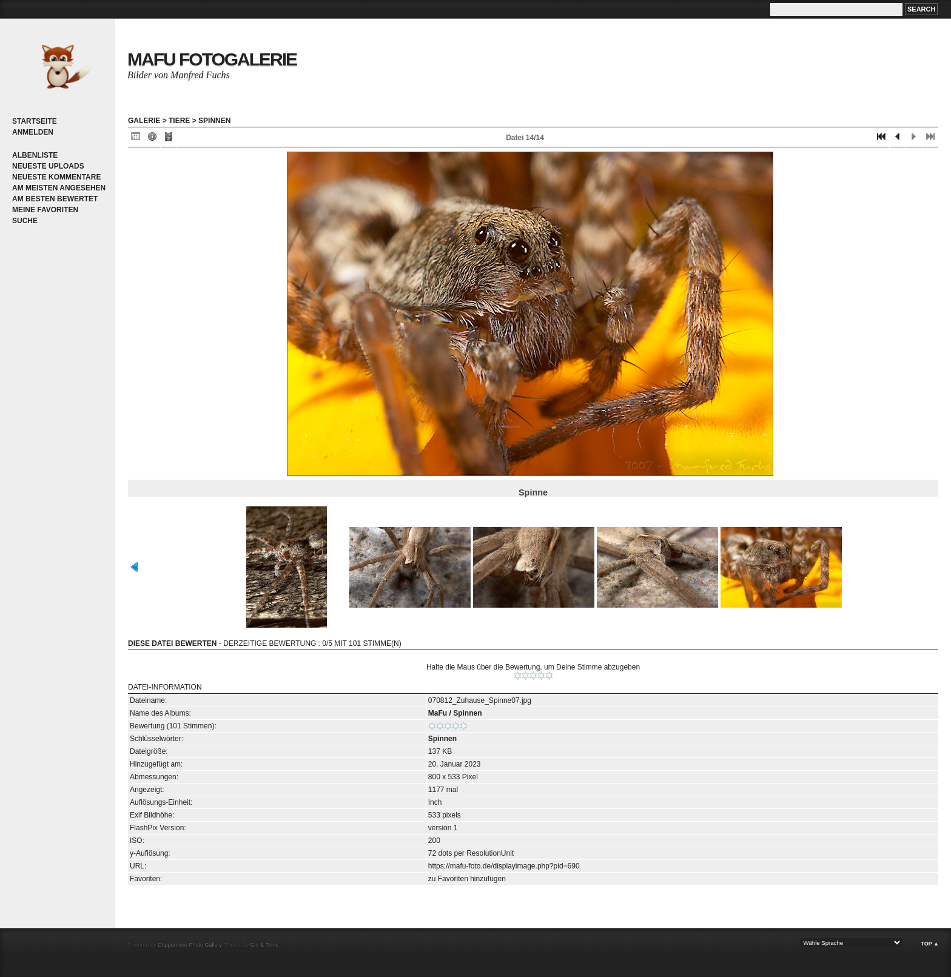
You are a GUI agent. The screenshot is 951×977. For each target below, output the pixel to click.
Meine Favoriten (45, 210)
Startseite (34, 121)
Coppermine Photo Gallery (189, 945)
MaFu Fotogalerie (212, 59)
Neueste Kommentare (56, 177)
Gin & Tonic (264, 945)
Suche (25, 221)
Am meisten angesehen (59, 188)
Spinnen (214, 120)
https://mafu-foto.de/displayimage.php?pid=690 (504, 866)
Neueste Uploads (48, 166)
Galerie (144, 120)
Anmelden (32, 132)
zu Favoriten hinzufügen (467, 879)
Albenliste (35, 155)
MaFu (437, 713)
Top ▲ (930, 944)
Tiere (179, 120)
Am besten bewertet (55, 199)
